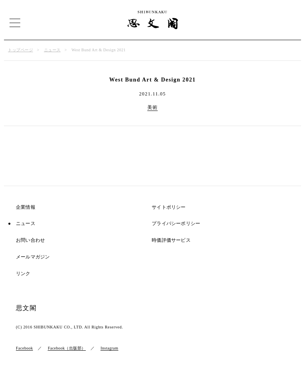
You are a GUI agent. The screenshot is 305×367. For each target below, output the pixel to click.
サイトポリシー (168, 207)
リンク (23, 273)
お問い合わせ (30, 240)
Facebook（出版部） (66, 348)
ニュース (52, 50)
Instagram (109, 348)
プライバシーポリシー (176, 223)
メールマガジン (33, 257)
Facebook (24, 348)
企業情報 (25, 207)
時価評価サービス (171, 240)
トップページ (20, 50)
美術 (152, 107)
